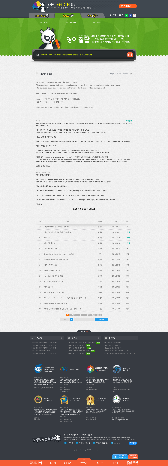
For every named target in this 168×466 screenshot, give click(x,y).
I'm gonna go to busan (52, 281)
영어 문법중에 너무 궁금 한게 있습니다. (56, 232)
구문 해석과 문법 (49, 248)
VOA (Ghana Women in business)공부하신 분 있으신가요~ (63, 298)
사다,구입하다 (48, 243)
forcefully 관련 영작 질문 (52, 276)
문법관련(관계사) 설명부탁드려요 (54, 259)
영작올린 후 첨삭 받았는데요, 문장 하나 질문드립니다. (61, 309)
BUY (45, 237)
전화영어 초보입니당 (50, 270)
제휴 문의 (133, 443)
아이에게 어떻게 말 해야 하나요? (54, 303)
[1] (132, 350)
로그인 (121, 15)
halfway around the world (53, 292)
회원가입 (113, 15)
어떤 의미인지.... (49, 265)
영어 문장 (47, 287)
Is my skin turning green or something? (58, 254)
